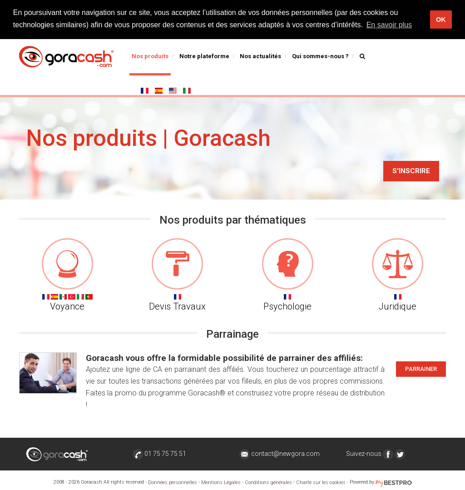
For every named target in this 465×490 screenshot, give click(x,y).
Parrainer (421, 368)
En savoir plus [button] (389, 25)
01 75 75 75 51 (159, 453)
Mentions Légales (221, 482)
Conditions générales (268, 482)
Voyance (67, 275)
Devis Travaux (177, 275)
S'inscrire (411, 171)
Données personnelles (172, 482)
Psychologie (287, 275)
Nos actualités (260, 56)
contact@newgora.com (279, 453)
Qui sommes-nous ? (320, 56)
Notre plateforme (204, 56)
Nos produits (150, 56)
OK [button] (441, 19)
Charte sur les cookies (321, 482)
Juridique (398, 275)
